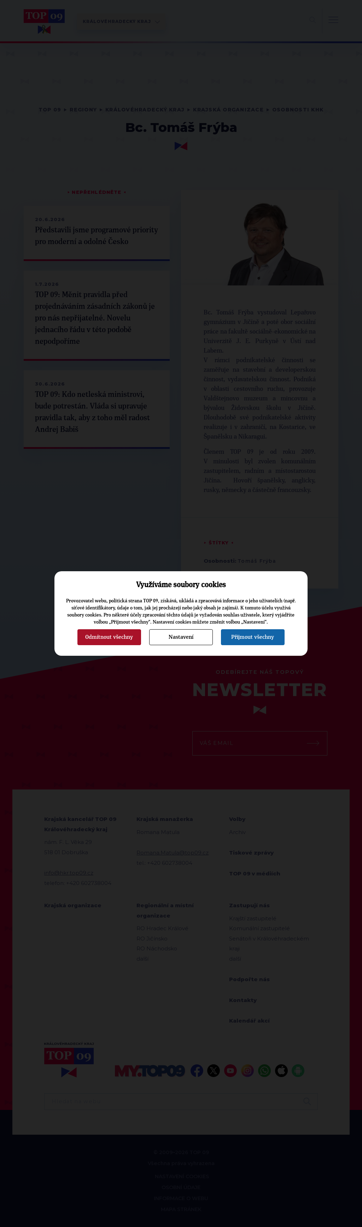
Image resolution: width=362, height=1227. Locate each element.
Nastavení (181, 637)
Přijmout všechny (252, 637)
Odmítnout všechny (109, 637)
